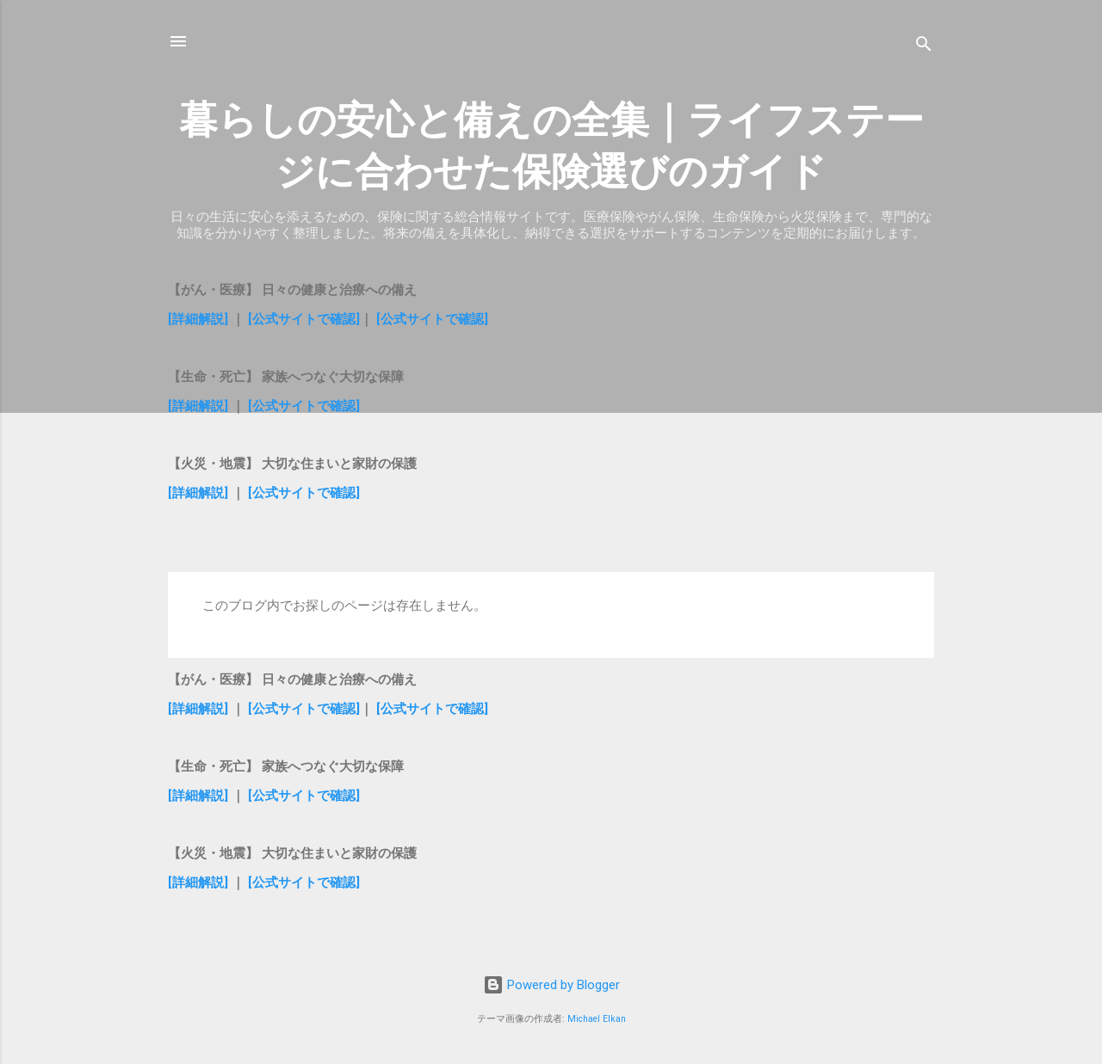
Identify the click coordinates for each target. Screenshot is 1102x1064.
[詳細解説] (198, 319)
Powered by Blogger (551, 985)
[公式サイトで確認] (304, 319)
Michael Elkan (596, 1018)
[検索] (923, 47)
